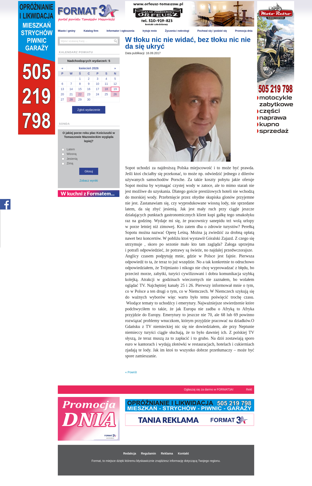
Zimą (70, 163)
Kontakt (183, 453)
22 (80, 94)
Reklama (167, 453)
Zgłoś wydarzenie (88, 109)
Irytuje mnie (150, 30)
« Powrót (131, 372)
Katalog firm (91, 30)
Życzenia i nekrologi (177, 30)
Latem (71, 149)
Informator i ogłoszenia (120, 30)
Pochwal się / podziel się (212, 30)
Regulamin (148, 453)
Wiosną (72, 154)
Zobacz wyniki (88, 180)
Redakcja (129, 453)
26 (115, 94)
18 (106, 89)
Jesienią (72, 158)
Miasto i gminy (66, 30)
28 (71, 99)
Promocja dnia (244, 30)
